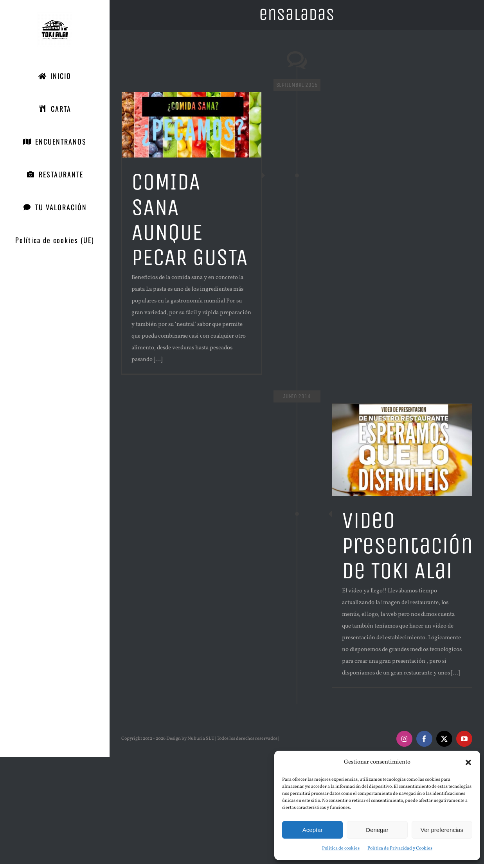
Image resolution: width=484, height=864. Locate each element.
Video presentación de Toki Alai (407, 545)
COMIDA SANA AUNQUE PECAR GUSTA (189, 219)
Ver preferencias (442, 829)
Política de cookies (341, 848)
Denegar (377, 829)
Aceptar (312, 829)
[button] (468, 762)
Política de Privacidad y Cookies (399, 848)
